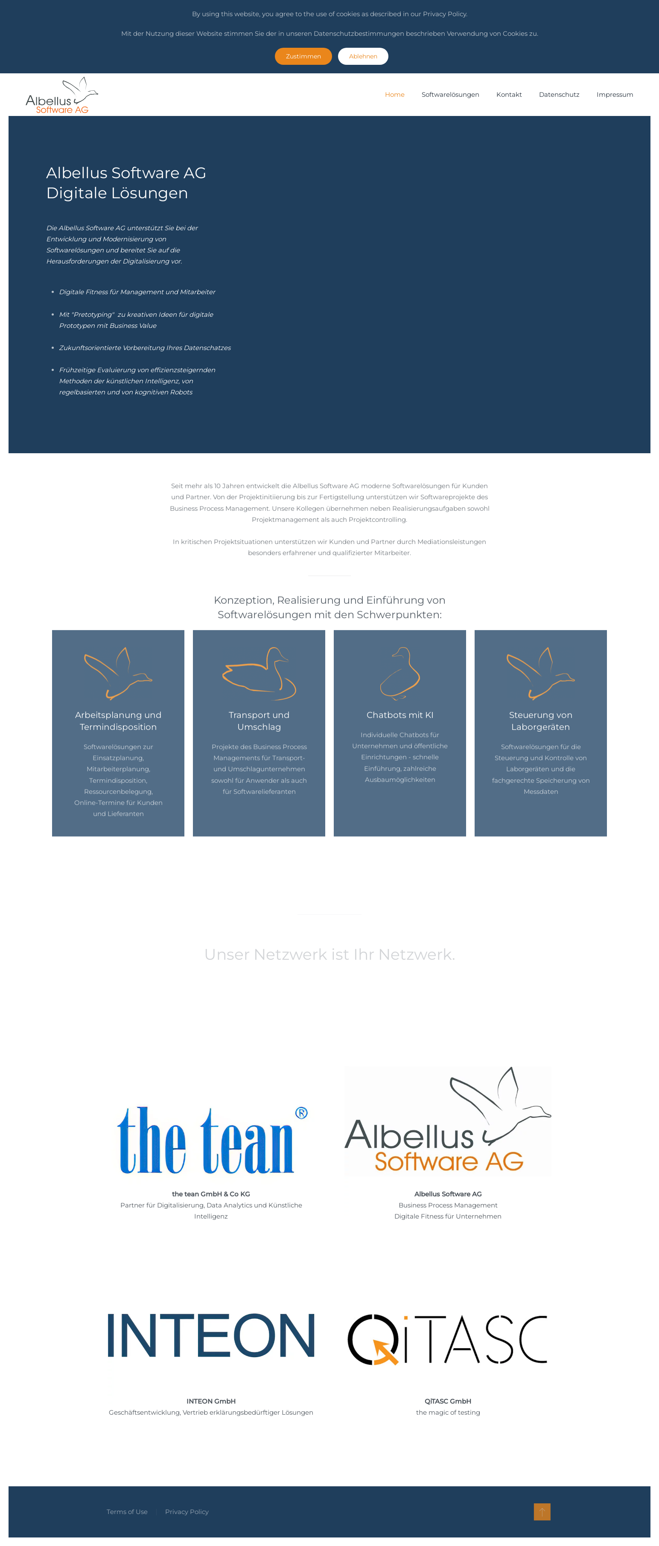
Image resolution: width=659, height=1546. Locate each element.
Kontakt (509, 94)
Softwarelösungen (450, 94)
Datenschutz (559, 94)
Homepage (125, 1119)
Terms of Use (124, 1512)
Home (395, 94)
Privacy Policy (184, 1512)
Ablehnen (363, 56)
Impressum (615, 94)
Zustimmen (303, 56)
